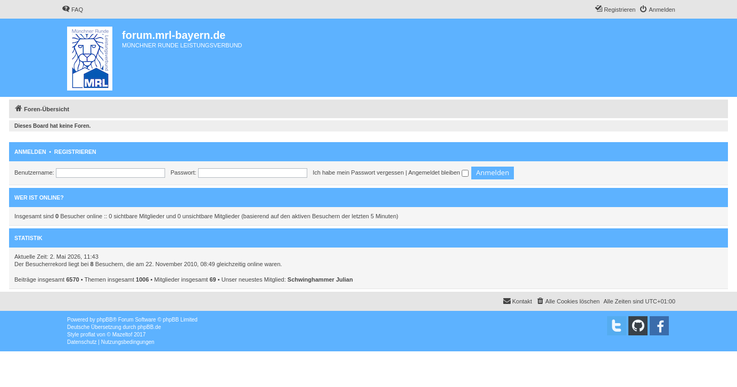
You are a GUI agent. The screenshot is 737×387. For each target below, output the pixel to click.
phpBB (105, 320)
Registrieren (75, 152)
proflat (87, 334)
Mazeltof (122, 334)
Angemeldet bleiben (438, 172)
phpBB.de (149, 327)
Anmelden (30, 152)
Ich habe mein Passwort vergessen (358, 172)
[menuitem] (72, 9)
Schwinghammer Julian (320, 279)
